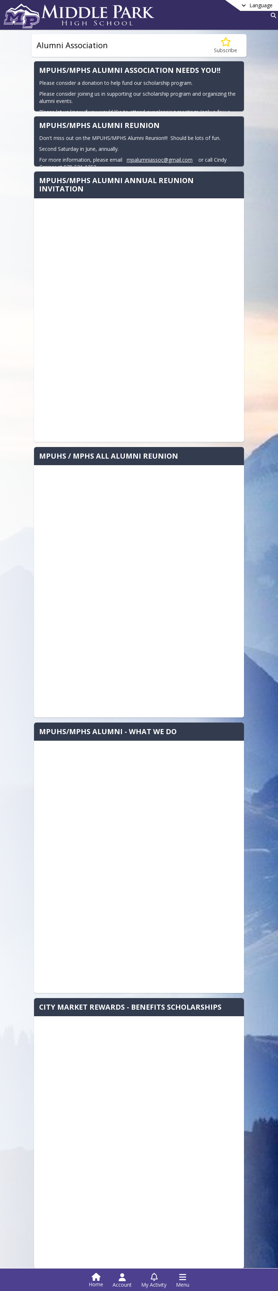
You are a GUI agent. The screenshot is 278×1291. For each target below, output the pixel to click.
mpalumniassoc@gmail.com (159, 159)
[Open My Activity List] (154, 1280)
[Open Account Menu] (122, 1280)
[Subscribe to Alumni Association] (225, 45)
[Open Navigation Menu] (182, 1280)
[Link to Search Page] (272, 15)
